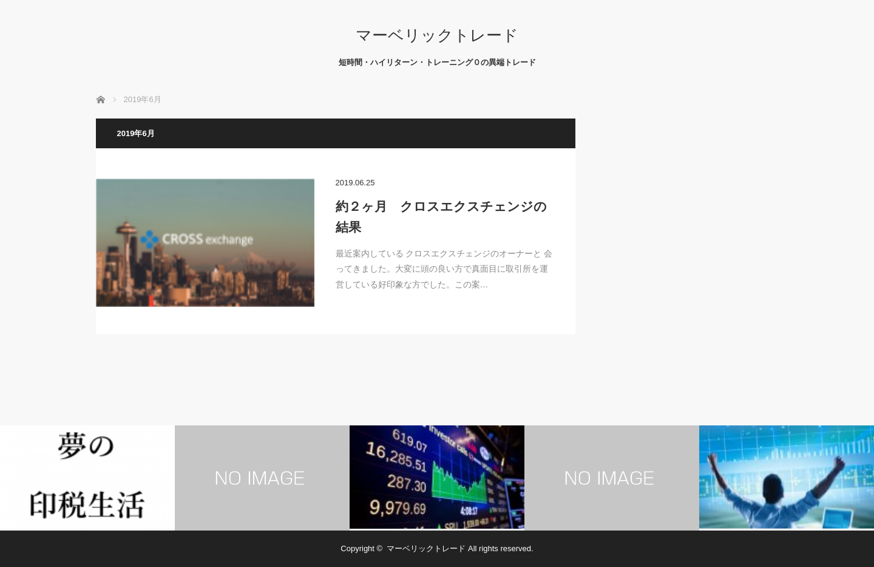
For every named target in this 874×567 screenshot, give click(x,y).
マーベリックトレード (437, 35)
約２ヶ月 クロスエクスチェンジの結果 (441, 216)
